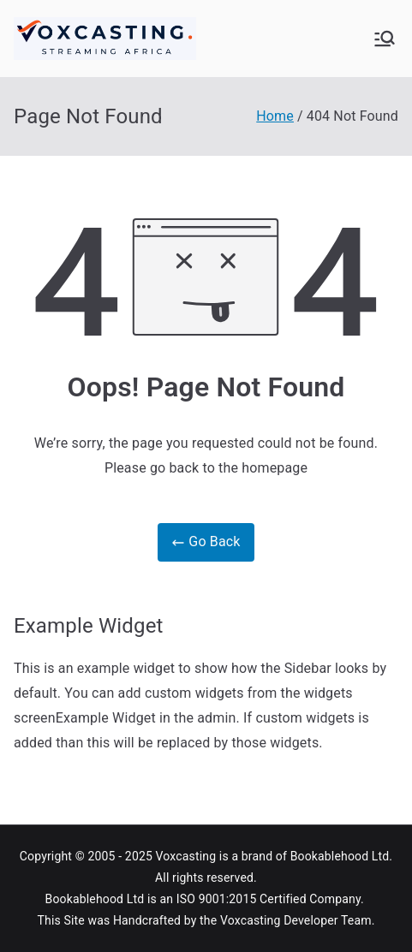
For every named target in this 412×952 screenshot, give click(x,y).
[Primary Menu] (384, 39)
